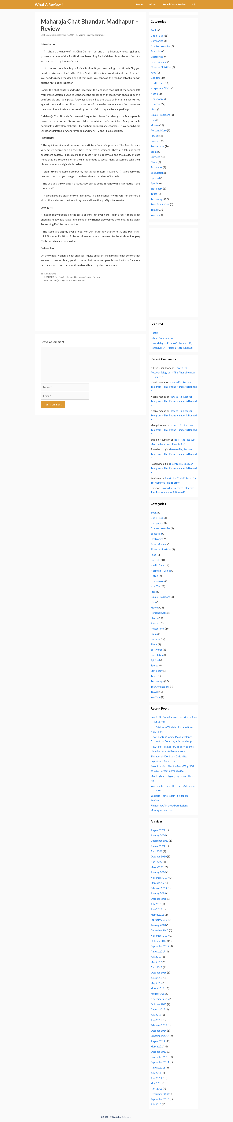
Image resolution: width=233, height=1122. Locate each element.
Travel (154, 209)
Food (153, 72)
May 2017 (156, 962)
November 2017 (160, 935)
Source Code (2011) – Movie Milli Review (64, 280)
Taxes (154, 193)
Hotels (154, 93)
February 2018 (159, 919)
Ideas (154, 109)
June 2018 (156, 909)
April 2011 (156, 1088)
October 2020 (159, 856)
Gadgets (155, 77)
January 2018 (158, 925)
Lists (153, 120)
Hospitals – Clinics (161, 88)
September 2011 (160, 1062)
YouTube (156, 215)
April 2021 (156, 851)
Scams (154, 151)
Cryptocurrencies (160, 46)
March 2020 (157, 867)
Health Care (157, 83)
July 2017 (156, 956)
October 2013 (159, 1051)
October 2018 (159, 898)
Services (155, 156)
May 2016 (156, 983)
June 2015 (156, 1020)
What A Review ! (49, 4)
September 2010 (160, 1099)
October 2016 (159, 972)
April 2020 (156, 861)
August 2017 (158, 951)
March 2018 (157, 914)
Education (156, 51)
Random (155, 141)
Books (154, 30)
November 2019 (160, 877)
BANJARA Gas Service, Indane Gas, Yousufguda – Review (72, 277)
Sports (154, 183)
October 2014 (159, 1030)
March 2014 (157, 1046)
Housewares (158, 98)
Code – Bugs (158, 35)
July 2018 (156, 904)
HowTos (155, 104)
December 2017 (160, 930)
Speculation (157, 172)
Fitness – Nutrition (161, 67)
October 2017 (159, 941)
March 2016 (157, 988)
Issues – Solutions (160, 114)
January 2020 (158, 872)
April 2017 (156, 967)
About (153, 4)
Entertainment (159, 62)
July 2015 (156, 1014)
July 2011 (156, 1072)
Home (139, 4)
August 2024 (158, 830)
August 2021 (158, 846)
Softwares (156, 167)
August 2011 (158, 1067)
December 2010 (160, 1093)
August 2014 (158, 1041)
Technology (157, 199)
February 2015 (159, 1025)
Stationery (157, 188)
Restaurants (50, 273)
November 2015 (160, 998)
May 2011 (156, 1083)
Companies (157, 40)
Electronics (157, 56)
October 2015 (159, 1004)
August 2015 (158, 1009)
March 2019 (157, 882)
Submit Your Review (174, 4)
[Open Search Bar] (193, 4)
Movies (155, 125)
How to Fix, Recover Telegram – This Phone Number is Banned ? (173, 372)
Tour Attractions (160, 204)
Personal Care (159, 130)
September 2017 (160, 946)
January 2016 (158, 993)
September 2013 (160, 1057)
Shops (154, 162)
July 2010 (156, 1104)
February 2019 (159, 888)
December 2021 (160, 840)
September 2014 (160, 1035)
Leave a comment (95, 34)
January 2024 (158, 835)
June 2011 (156, 1078)
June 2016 (156, 977)
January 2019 (158, 893)
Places (154, 135)
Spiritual (155, 178)
